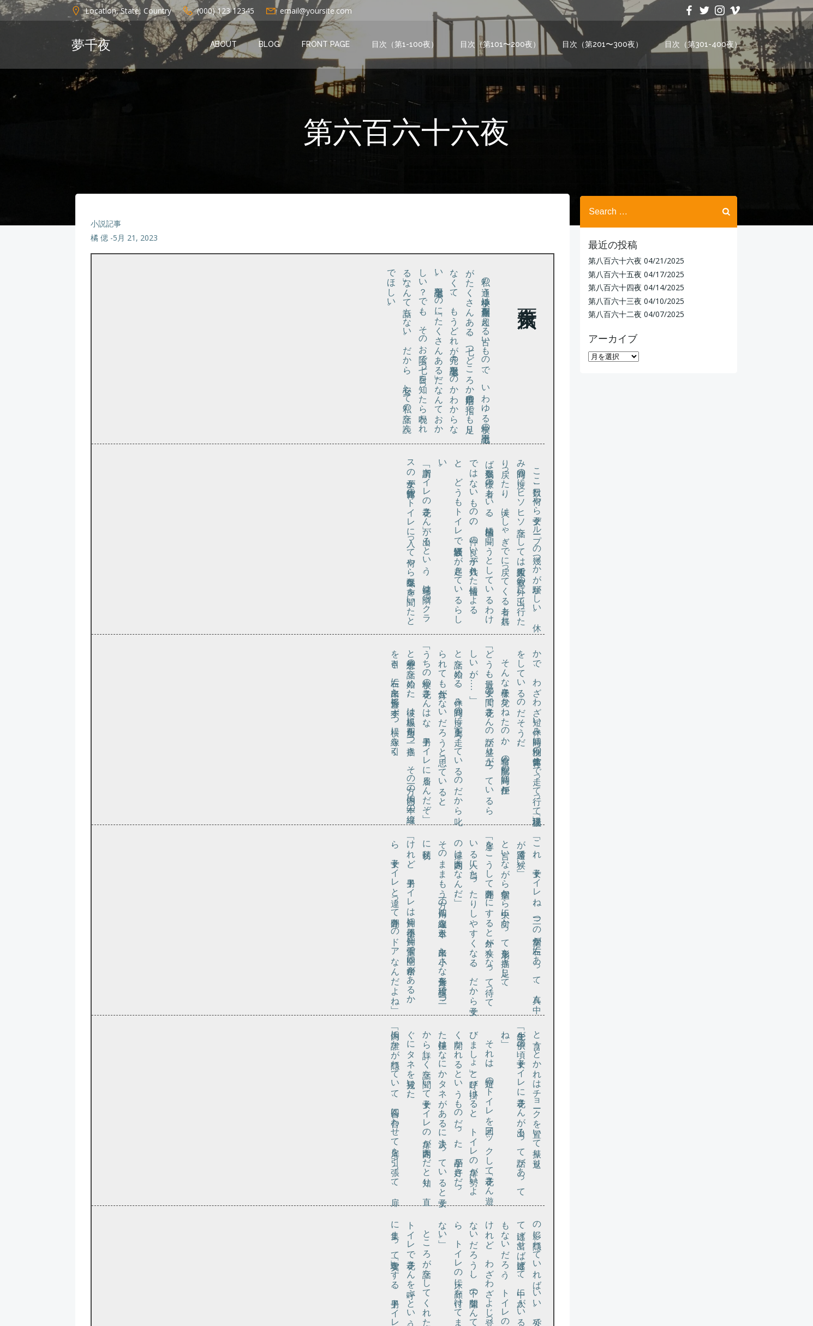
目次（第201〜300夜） (603, 45)
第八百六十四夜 (614, 287)
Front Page (327, 45)
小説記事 (106, 227)
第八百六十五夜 (614, 273)
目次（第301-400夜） (704, 45)
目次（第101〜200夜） (501, 45)
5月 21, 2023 (135, 241)
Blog (270, 45)
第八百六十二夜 (614, 313)
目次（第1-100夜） (406, 45)
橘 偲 (100, 241)
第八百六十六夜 (614, 260)
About (224, 45)
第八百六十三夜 (614, 300)
